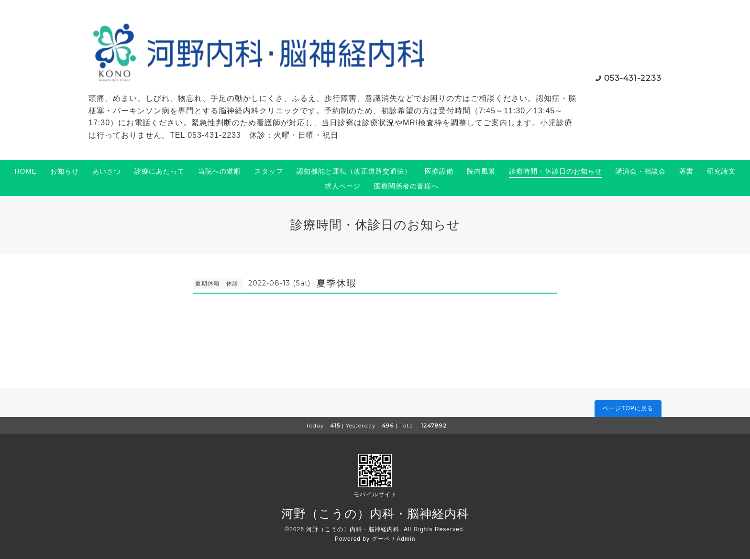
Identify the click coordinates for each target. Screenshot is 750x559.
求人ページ (343, 186)
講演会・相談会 (641, 171)
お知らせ (64, 171)
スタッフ (268, 171)
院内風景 (481, 171)
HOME (26, 171)
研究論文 (721, 171)
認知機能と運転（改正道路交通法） (354, 171)
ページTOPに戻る (628, 408)
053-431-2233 (633, 78)
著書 (686, 171)
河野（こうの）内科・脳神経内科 (375, 513)
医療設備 (439, 171)
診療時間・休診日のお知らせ (555, 171)
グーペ (381, 539)
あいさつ (106, 171)
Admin (406, 539)
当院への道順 (219, 171)
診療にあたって (159, 171)
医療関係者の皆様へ (406, 186)
